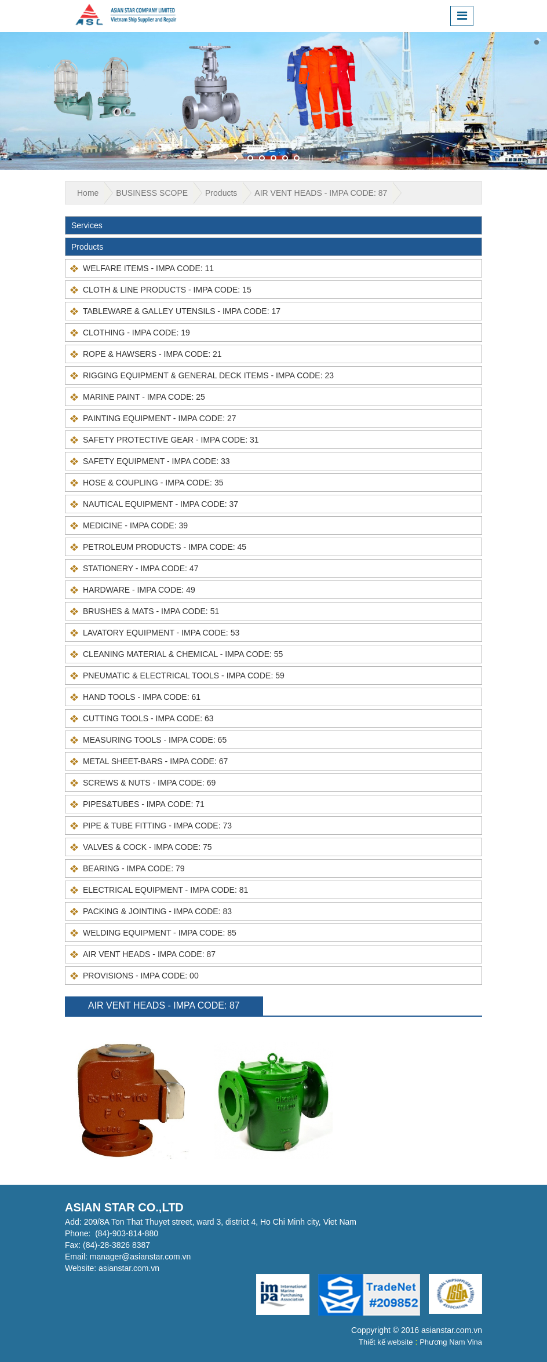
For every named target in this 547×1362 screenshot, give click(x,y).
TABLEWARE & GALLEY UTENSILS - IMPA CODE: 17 (181, 311)
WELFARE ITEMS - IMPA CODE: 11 (148, 268)
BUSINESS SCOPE (152, 193)
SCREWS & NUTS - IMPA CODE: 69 (149, 782)
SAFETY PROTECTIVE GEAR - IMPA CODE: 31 (171, 439)
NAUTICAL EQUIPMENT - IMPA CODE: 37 (160, 504)
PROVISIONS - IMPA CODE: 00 (141, 975)
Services (87, 225)
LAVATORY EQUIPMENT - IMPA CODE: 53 (161, 632)
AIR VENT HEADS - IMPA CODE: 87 (320, 193)
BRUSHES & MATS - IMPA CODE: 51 (151, 611)
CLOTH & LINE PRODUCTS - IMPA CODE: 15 (167, 289)
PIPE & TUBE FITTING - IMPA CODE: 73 (157, 825)
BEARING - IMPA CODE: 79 (134, 868)
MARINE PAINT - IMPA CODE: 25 (144, 396)
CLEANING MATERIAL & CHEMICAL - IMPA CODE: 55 (183, 654)
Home (88, 193)
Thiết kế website (386, 1342)
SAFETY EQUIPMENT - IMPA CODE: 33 (156, 461)
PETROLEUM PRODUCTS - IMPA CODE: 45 (164, 547)
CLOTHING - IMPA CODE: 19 (136, 332)
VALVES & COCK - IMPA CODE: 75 (147, 847)
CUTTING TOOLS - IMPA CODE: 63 (148, 718)
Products (221, 193)
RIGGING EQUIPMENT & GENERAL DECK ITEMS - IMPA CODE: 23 (208, 375)
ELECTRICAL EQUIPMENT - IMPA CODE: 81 (165, 889)
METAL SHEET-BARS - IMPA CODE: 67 (155, 761)
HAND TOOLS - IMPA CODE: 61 (141, 697)
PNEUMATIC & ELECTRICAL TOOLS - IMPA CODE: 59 (184, 675)
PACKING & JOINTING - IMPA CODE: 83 (157, 911)
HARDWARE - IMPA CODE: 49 (139, 589)
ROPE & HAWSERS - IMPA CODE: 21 (152, 354)
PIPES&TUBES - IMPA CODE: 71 (144, 804)
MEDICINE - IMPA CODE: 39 (135, 525)
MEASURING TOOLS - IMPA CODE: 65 (155, 739)
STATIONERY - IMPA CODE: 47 (140, 568)
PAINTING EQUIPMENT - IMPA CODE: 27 (159, 418)
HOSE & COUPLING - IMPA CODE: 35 (153, 482)
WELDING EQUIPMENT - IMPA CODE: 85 (159, 932)
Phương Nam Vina (451, 1342)
